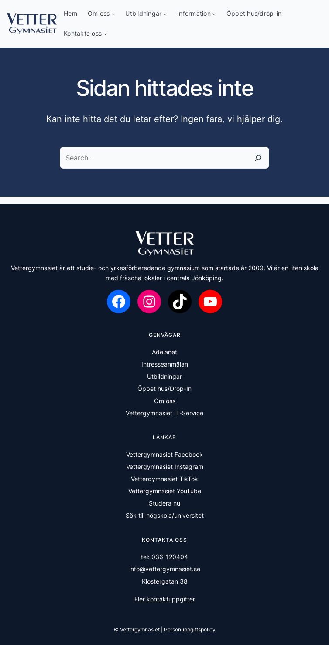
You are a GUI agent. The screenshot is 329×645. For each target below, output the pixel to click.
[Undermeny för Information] (214, 13)
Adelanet (164, 352)
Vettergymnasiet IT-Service (164, 413)
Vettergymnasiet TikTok (164, 478)
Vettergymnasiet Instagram (164, 466)
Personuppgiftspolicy (190, 629)
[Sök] (258, 157)
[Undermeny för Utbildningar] (165, 13)
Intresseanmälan (164, 364)
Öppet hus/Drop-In (164, 388)
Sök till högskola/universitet (165, 515)
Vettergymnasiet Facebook (164, 454)
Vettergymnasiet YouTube (164, 491)
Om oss (164, 400)
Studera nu (164, 503)
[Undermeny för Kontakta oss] (105, 33)
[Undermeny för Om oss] (113, 13)
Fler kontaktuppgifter (164, 599)
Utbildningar (164, 376)
